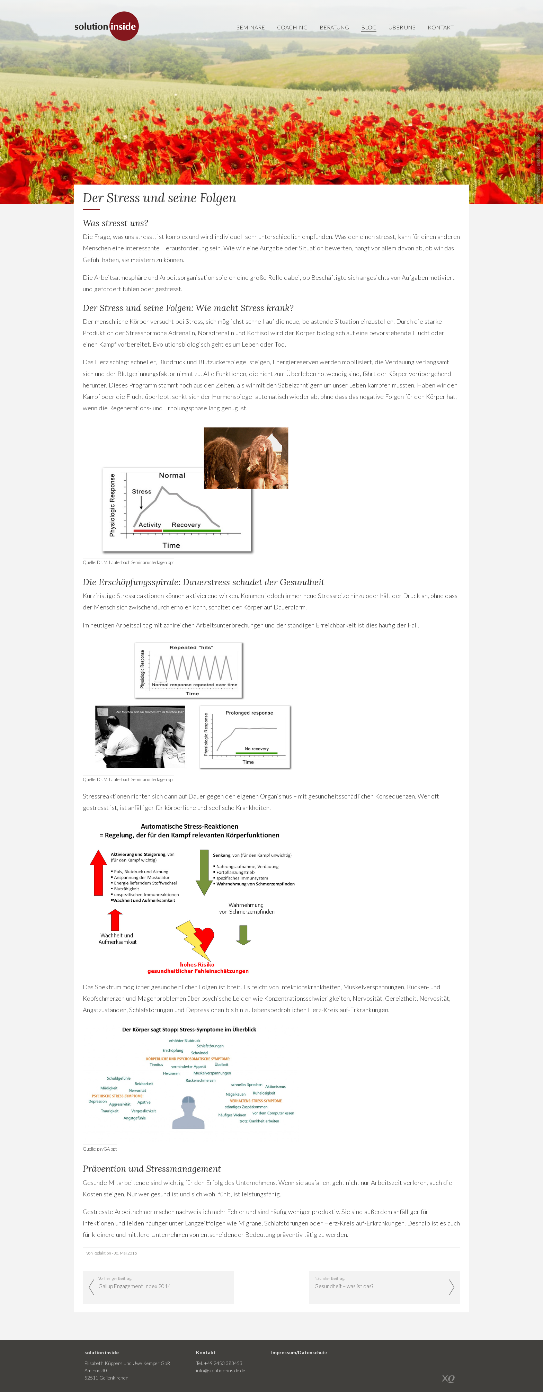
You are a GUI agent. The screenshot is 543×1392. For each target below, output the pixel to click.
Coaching (292, 27)
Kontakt (441, 27)
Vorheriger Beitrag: (163, 1283)
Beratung (334, 27)
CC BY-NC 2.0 (538, 189)
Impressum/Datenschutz (299, 1352)
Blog (368, 27)
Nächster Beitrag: (379, 1283)
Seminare (251, 27)
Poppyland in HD (538, 163)
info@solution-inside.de (220, 1370)
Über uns (402, 27)
